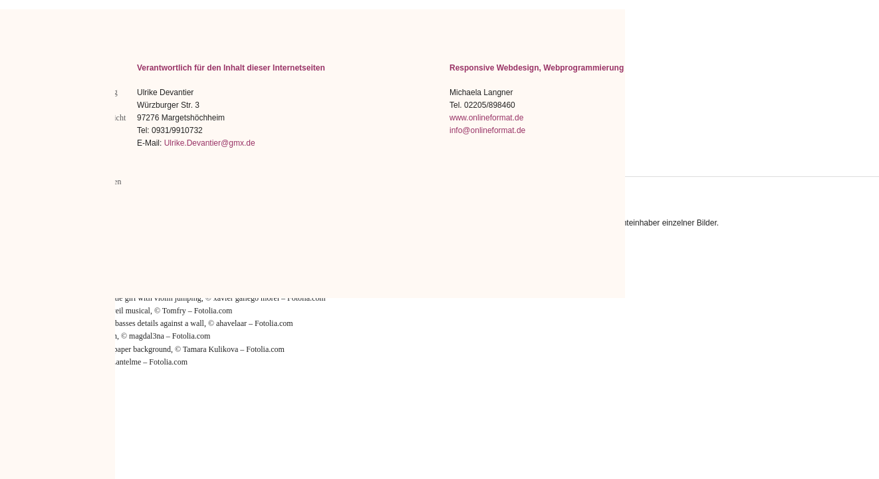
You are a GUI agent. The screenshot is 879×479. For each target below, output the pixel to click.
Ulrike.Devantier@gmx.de (209, 143)
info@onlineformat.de (487, 130)
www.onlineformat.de (486, 117)
